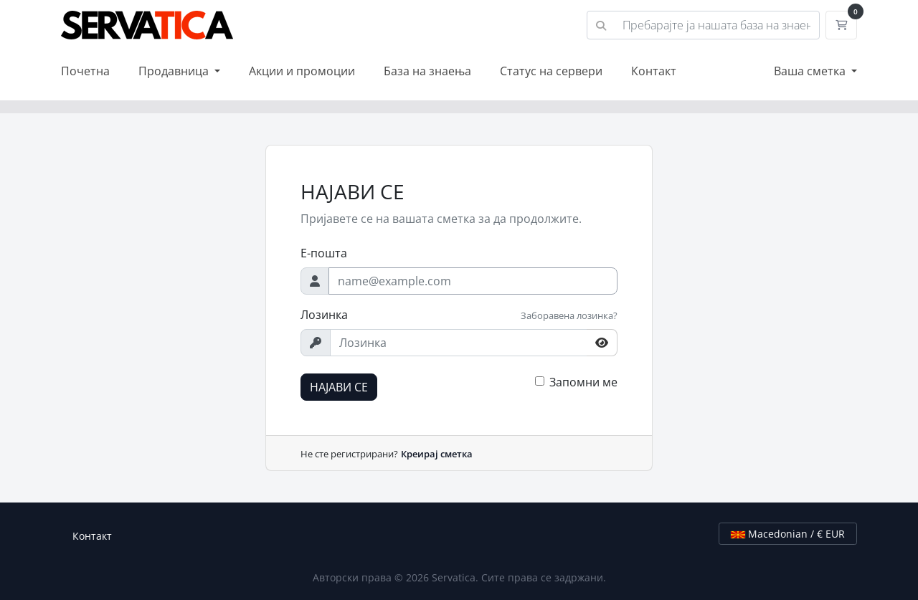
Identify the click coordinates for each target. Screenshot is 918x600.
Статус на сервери (551, 71)
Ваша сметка (811, 71)
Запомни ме (583, 382)
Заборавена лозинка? (569, 315)
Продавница (175, 71)
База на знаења (427, 71)
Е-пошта (324, 253)
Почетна (85, 71)
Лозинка (324, 315)
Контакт (653, 71)
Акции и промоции (302, 71)
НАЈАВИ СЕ (339, 387)
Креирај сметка (437, 453)
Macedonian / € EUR (788, 534)
